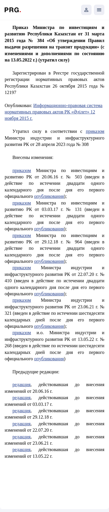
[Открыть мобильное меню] (99, 10)
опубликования (49, 196)
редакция (21, 384)
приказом (95, 131)
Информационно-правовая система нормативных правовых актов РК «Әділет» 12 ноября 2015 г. (53, 112)
